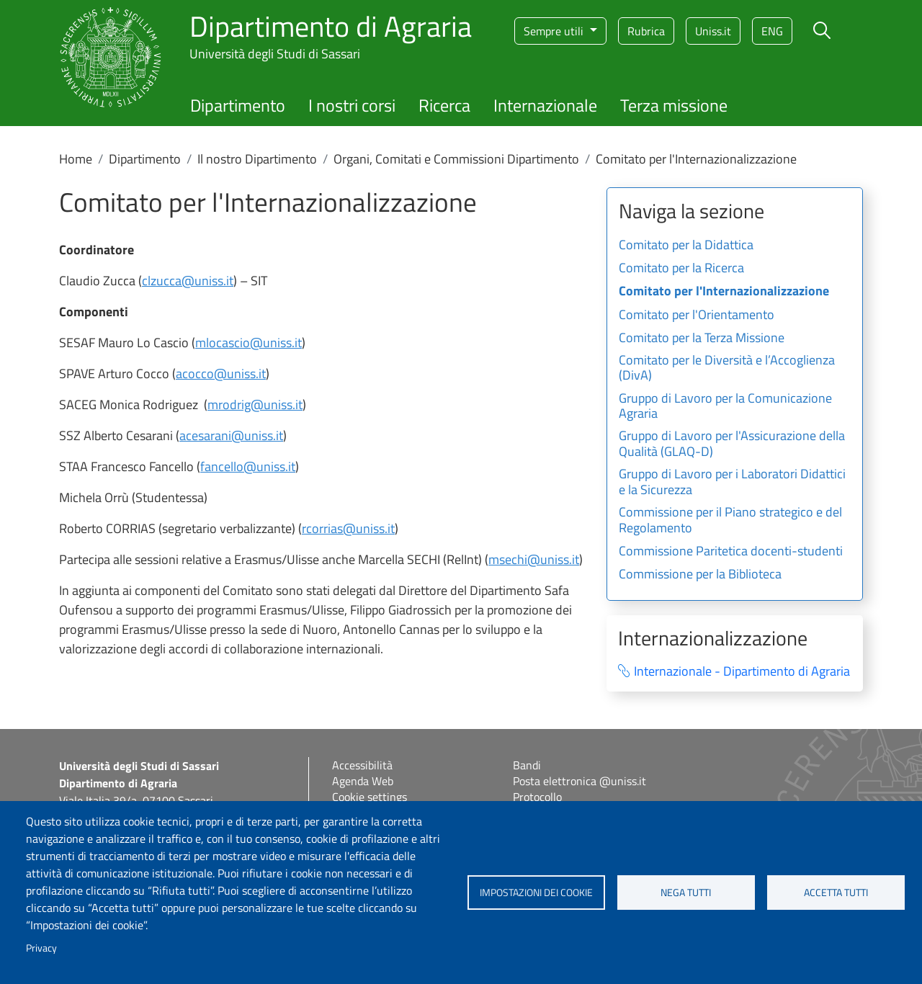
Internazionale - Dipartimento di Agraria (742, 672)
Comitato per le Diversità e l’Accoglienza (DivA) (727, 368)
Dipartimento (237, 105)
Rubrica (646, 31)
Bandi (527, 765)
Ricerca (444, 105)
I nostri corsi (351, 105)
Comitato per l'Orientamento (696, 315)
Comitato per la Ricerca (681, 268)
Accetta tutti (836, 892)
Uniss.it (713, 31)
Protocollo (537, 797)
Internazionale (545, 105)
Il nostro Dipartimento (257, 159)
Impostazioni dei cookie (536, 892)
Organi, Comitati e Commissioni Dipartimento (456, 159)
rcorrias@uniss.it (348, 528)
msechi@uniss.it (533, 559)
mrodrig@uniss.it (255, 404)
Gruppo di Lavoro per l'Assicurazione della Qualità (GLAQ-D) (732, 444)
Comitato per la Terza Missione (701, 338)
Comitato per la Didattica (686, 245)
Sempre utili (555, 31)
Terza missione (674, 105)
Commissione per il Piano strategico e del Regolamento (730, 520)
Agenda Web (362, 781)
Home (75, 159)
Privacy (41, 948)
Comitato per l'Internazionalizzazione (724, 291)
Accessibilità (362, 765)
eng (772, 31)
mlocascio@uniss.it (248, 342)
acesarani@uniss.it (231, 435)
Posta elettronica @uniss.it (579, 781)
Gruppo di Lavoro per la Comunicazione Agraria (725, 407)
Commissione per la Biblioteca (700, 574)
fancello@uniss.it (247, 466)
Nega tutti (686, 892)
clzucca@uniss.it (187, 280)
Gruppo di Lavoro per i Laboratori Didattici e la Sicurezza (732, 482)
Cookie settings (369, 797)
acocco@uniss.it (221, 373)
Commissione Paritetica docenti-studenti (731, 551)
